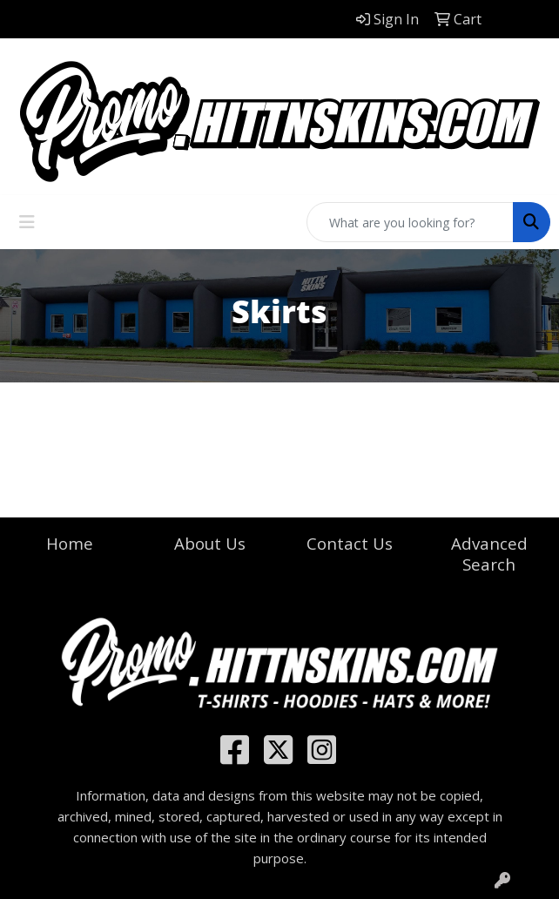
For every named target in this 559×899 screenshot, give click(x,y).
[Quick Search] (410, 222)
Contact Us (349, 543)
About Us (210, 543)
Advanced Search (489, 553)
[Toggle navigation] (27, 222)
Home (69, 543)
